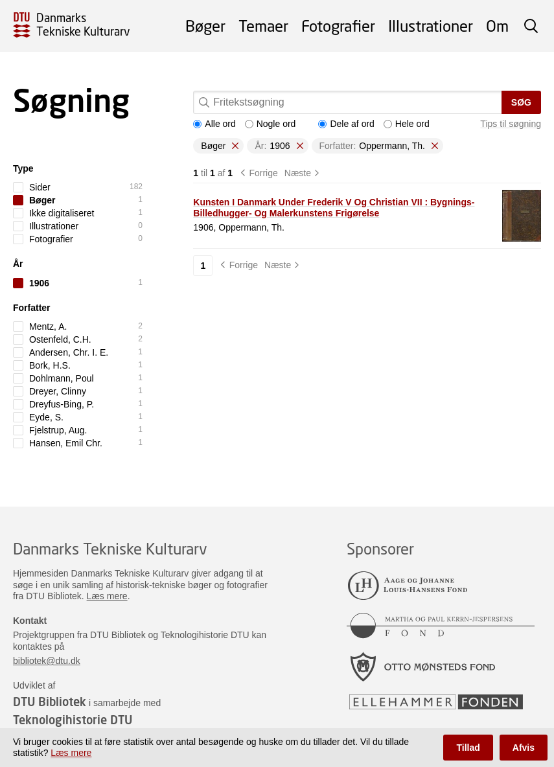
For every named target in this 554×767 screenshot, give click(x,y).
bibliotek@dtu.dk (46, 661)
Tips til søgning (510, 124)
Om (497, 25)
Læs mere (107, 596)
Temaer (263, 25)
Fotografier (338, 25)
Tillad (467, 747)
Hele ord (407, 124)
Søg (521, 102)
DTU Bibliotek (49, 701)
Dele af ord (346, 124)
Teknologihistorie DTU (72, 720)
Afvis (524, 747)
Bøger (205, 25)
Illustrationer (430, 25)
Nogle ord (270, 124)
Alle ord (214, 124)
